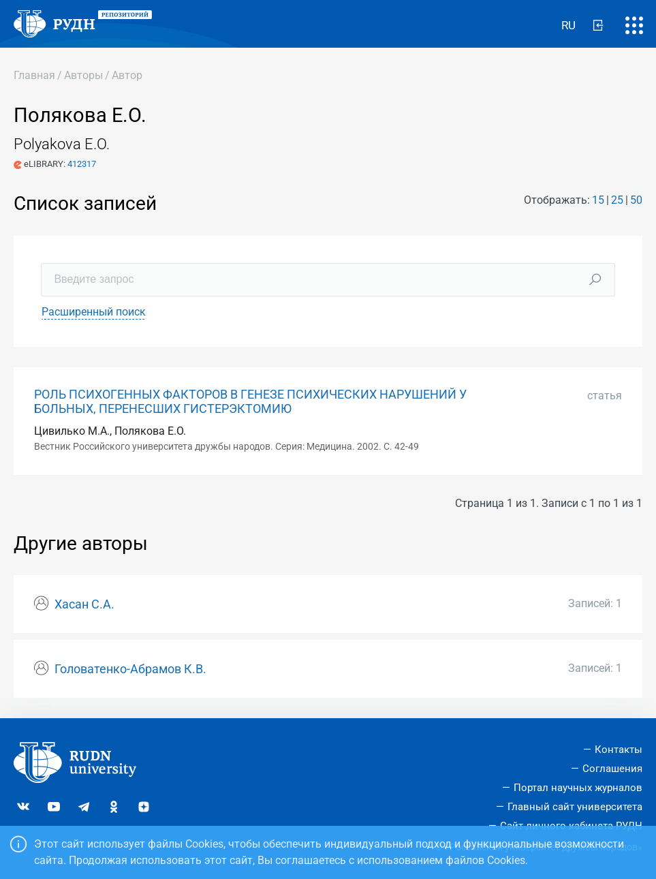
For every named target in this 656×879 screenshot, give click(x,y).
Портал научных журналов (578, 788)
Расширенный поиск (94, 311)
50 (636, 200)
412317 (81, 164)
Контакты (618, 749)
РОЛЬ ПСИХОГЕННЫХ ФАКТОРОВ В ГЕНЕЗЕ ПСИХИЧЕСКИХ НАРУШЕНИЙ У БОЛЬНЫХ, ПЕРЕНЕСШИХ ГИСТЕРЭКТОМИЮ (250, 402)
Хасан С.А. (84, 604)
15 (598, 200)
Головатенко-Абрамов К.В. (130, 669)
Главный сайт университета (574, 807)
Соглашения (612, 768)
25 (617, 200)
